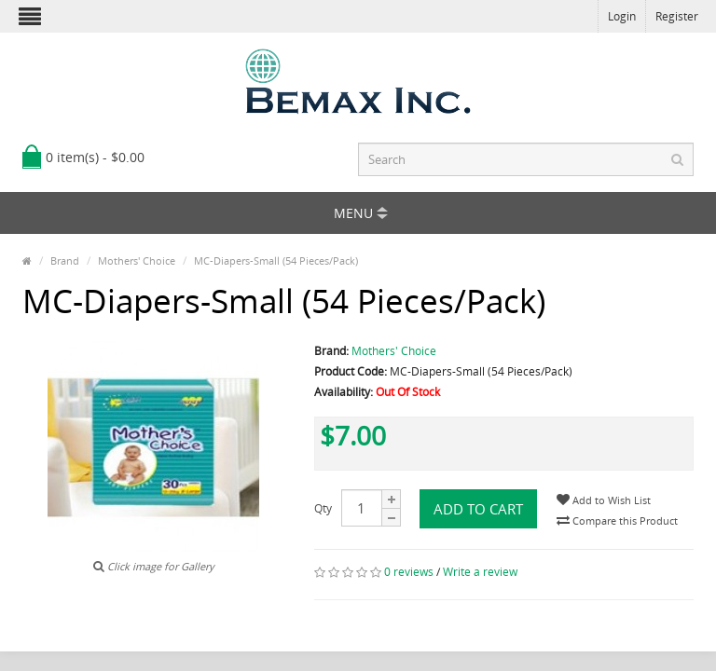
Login (622, 16)
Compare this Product (617, 520)
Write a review (480, 572)
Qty (323, 508)
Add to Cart (478, 509)
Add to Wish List (604, 500)
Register (676, 16)
